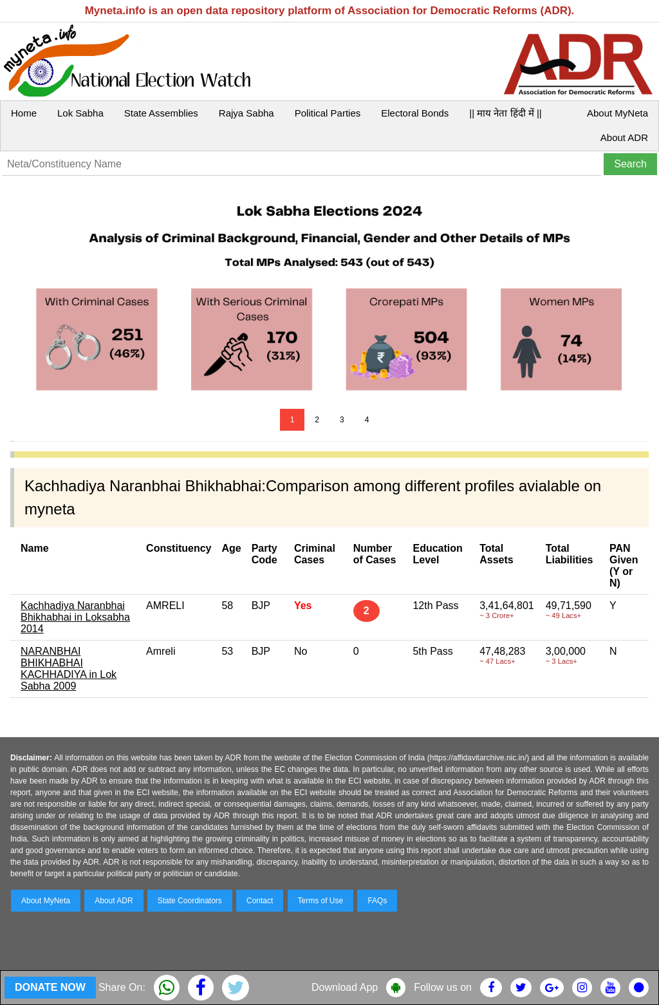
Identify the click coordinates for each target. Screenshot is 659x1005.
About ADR (624, 137)
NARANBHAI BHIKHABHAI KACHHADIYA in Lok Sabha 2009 (68, 668)
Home (24, 113)
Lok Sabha (80, 113)
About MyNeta (617, 113)
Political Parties (328, 113)
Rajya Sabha (246, 113)
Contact (259, 900)
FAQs (377, 900)
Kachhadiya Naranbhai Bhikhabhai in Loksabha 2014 (75, 617)
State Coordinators (190, 900)
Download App (344, 987)
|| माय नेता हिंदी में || (505, 113)
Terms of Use (321, 900)
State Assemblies (161, 113)
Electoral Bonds (415, 113)
